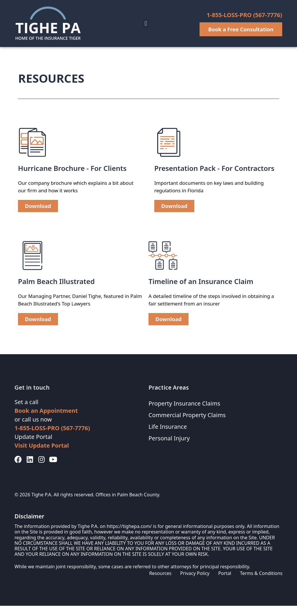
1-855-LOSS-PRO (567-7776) (244, 15)
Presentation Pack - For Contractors (214, 168)
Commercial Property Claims (187, 415)
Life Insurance (167, 427)
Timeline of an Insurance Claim (200, 281)
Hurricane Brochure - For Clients (72, 168)
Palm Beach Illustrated (56, 281)
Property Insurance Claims (184, 404)
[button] (145, 23)
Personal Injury (169, 438)
